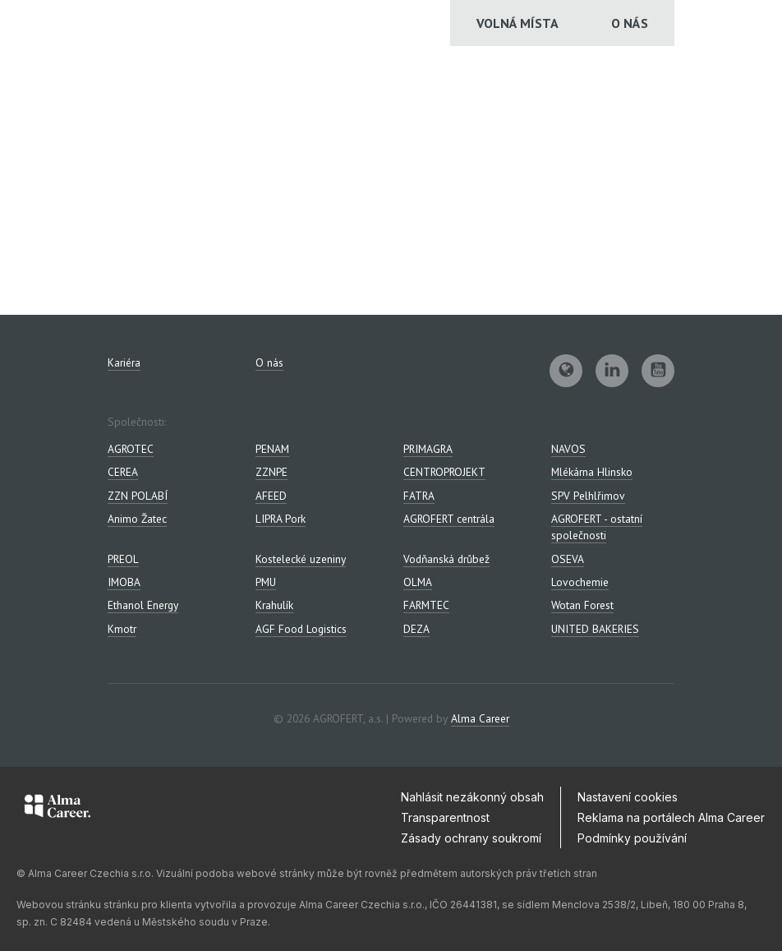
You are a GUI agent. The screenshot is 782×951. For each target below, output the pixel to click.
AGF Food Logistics (301, 628)
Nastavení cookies (627, 797)
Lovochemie (580, 582)
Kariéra (124, 362)
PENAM (272, 448)
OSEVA (567, 559)
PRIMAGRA (428, 448)
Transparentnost (445, 817)
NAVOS (568, 448)
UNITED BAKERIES (595, 628)
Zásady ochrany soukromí (471, 838)
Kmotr (122, 628)
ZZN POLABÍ (138, 495)
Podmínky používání (632, 838)
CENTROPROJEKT (444, 471)
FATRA (419, 495)
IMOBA (124, 582)
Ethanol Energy (143, 605)
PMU (265, 582)
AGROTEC (131, 448)
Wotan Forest (582, 605)
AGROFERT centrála (448, 518)
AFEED (271, 495)
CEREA (123, 471)
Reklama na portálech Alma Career (671, 817)
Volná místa (517, 23)
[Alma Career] (57, 809)
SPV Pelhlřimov (588, 495)
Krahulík (274, 605)
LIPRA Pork (280, 518)
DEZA (416, 628)
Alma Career (480, 718)
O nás (629, 23)
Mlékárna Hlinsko (591, 471)
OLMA (417, 582)
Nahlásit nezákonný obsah (472, 797)
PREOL (123, 559)
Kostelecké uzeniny (300, 559)
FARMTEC (426, 605)
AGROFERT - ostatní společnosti (596, 526)
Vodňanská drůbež (446, 559)
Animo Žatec (137, 518)
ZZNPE (271, 471)
